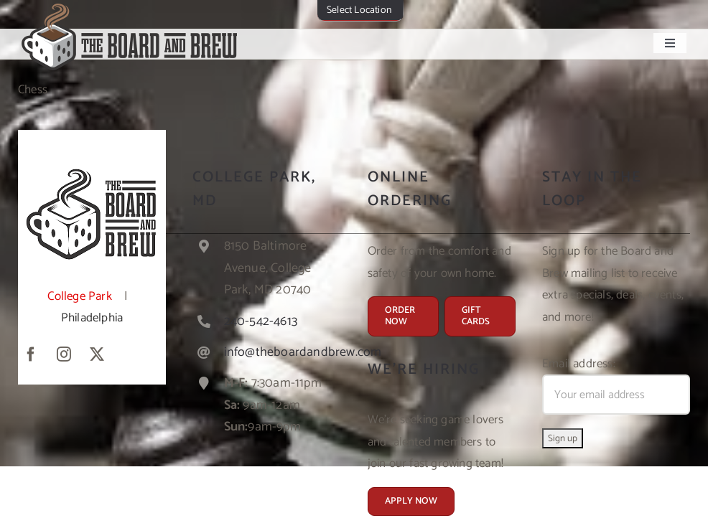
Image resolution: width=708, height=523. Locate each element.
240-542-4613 (260, 321)
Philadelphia (92, 318)
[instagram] (64, 354)
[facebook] (31, 354)
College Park (79, 296)
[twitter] (97, 354)
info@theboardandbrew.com (303, 352)
